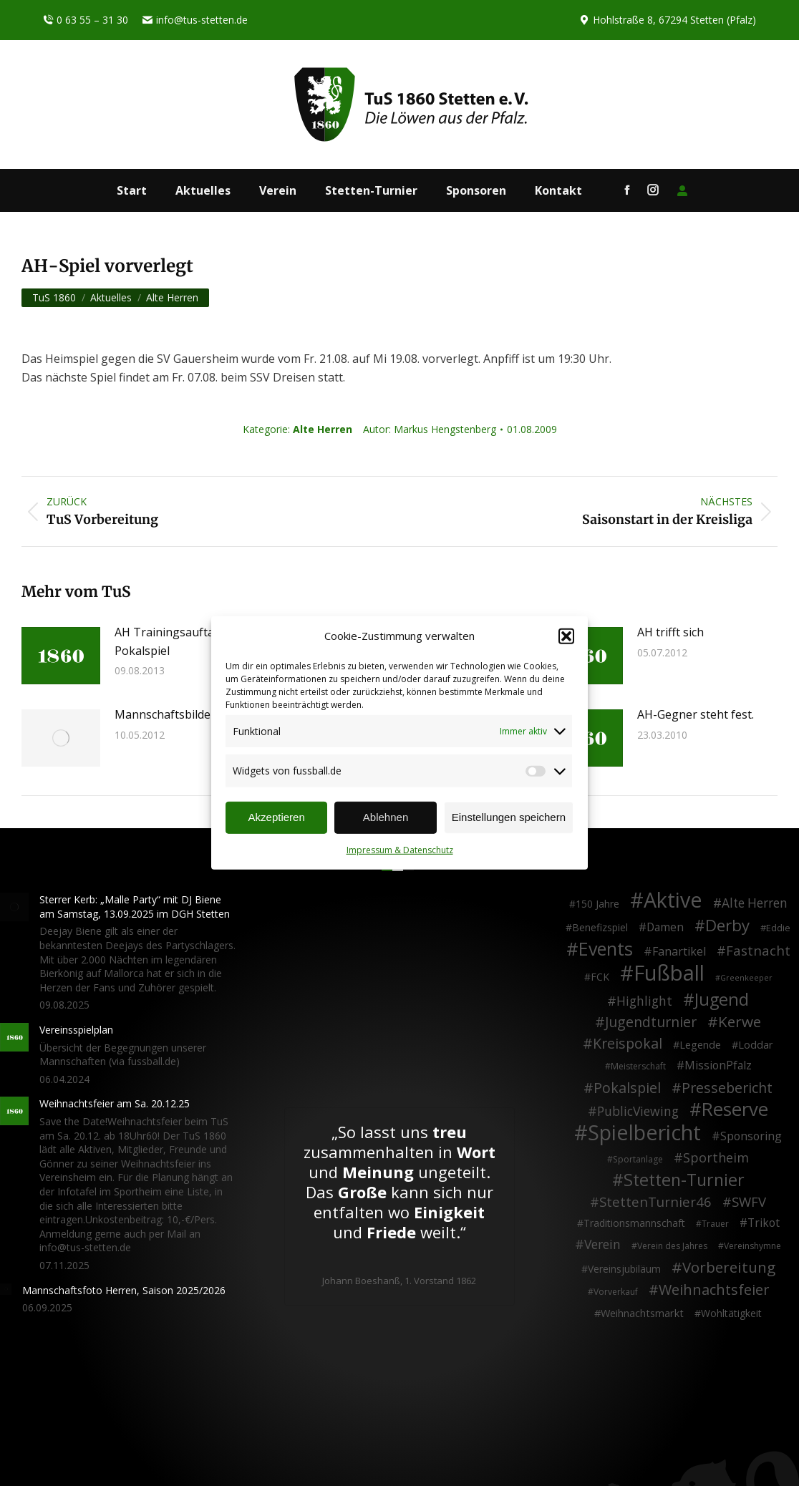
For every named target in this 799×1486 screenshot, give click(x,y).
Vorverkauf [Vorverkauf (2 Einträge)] (616, 1292)
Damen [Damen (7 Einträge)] (665, 928)
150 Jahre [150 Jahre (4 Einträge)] (597, 903)
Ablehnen (385, 817)
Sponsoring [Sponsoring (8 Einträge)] (751, 1137)
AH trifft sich (670, 632)
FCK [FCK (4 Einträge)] (600, 977)
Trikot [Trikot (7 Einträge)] (763, 1223)
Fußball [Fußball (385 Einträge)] (669, 973)
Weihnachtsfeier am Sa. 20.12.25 (114, 1103)
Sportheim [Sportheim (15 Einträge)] (716, 1158)
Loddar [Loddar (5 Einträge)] (755, 1045)
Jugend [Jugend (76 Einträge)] (721, 1000)
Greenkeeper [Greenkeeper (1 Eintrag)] (746, 978)
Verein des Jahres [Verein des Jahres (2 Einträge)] (672, 1246)
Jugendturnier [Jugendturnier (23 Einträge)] (651, 1022)
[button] (566, 636)
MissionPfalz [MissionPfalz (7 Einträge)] (718, 1066)
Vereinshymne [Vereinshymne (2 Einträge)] (752, 1246)
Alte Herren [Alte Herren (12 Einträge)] (755, 903)
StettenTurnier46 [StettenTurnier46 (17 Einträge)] (655, 1202)
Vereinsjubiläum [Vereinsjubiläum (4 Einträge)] (624, 1269)
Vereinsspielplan (76, 1029)
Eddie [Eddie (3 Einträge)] (778, 927)
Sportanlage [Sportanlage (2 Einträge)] (638, 1159)
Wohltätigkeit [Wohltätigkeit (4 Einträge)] (731, 1313)
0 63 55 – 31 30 (85, 20)
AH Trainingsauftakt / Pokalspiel (173, 641)
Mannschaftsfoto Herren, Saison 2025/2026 (124, 1290)
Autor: (429, 429)
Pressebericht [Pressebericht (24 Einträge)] (727, 1088)
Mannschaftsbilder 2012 (179, 714)
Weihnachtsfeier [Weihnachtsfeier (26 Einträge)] (714, 1290)
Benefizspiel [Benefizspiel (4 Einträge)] (600, 927)
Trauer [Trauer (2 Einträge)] (715, 1224)
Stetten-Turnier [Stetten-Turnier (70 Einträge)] (684, 1180)
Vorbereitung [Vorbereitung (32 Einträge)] (728, 1268)
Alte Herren (322, 429)
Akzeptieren (276, 817)
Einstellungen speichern (509, 817)
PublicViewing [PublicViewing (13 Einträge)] (638, 1111)
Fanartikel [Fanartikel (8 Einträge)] (679, 952)
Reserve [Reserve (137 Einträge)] (735, 1109)
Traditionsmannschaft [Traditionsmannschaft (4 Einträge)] (634, 1223)
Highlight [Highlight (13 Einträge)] (644, 1001)
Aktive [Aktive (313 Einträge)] (673, 900)
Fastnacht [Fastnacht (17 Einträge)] (758, 950)
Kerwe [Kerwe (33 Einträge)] (739, 1022)
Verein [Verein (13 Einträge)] (602, 1245)
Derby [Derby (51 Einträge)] (727, 925)
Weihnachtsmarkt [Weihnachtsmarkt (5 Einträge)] (642, 1313)
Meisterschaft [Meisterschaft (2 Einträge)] (638, 1066)
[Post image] (60, 655)
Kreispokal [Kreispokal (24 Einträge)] (627, 1043)
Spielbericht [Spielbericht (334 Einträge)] (644, 1132)
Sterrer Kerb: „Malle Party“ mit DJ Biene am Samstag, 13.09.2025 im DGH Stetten (134, 907)
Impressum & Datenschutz (400, 850)
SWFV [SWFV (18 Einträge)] (749, 1202)
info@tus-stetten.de (195, 20)
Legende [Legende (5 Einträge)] (700, 1045)
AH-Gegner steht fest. (695, 714)
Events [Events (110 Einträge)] (605, 949)
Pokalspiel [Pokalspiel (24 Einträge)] (627, 1088)
